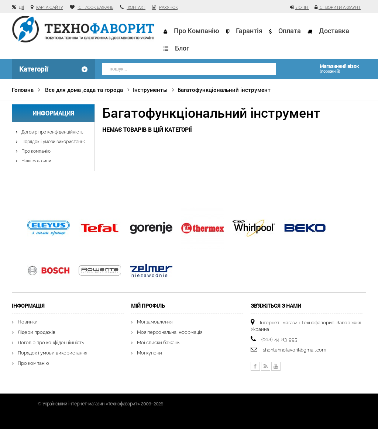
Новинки (28, 322)
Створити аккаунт (340, 7)
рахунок (168, 7)
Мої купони (149, 353)
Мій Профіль (148, 305)
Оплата (289, 30)
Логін (302, 7)
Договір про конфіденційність (51, 132)
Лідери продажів (36, 332)
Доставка (334, 30)
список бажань (95, 7)
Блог (182, 48)
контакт (136, 7)
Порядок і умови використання (53, 141)
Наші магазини (35, 160)
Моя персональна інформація (169, 332)
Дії (21, 7)
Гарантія (249, 30)
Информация (53, 113)
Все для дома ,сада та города (84, 89)
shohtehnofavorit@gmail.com (294, 350)
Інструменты (150, 89)
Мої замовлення (154, 322)
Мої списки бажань (158, 342)
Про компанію (196, 30)
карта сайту (49, 7)
